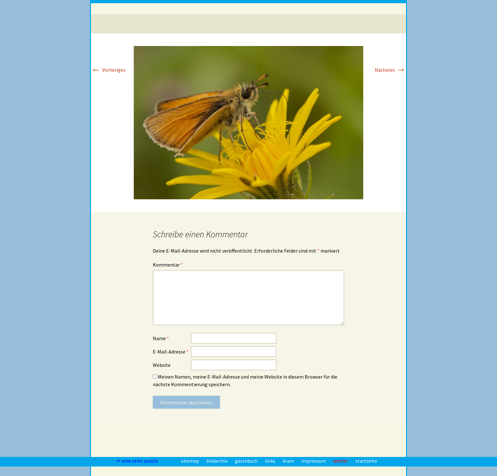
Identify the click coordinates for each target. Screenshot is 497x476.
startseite (366, 461)
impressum (314, 461)
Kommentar (168, 264)
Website (162, 365)
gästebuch (247, 461)
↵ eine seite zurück (138, 461)
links (270, 461)
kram (289, 461)
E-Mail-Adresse (171, 351)
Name (161, 338)
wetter (341, 461)
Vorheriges (108, 70)
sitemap (190, 461)
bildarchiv (217, 461)
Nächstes (390, 70)
